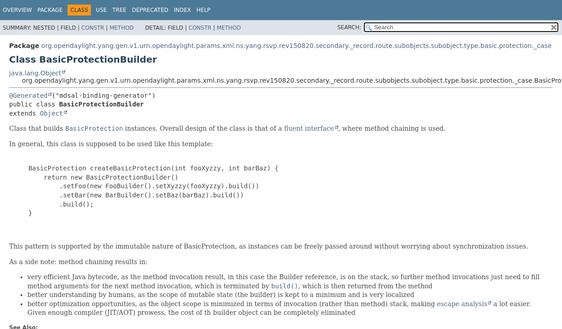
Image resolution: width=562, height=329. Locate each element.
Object (51, 113)
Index (182, 10)
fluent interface (309, 128)
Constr (92, 28)
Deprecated (150, 10)
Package (50, 10)
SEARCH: (349, 27)
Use (101, 10)
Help (203, 10)
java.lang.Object (35, 73)
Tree (119, 10)
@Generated (28, 95)
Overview (17, 10)
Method (122, 28)
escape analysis (462, 304)
